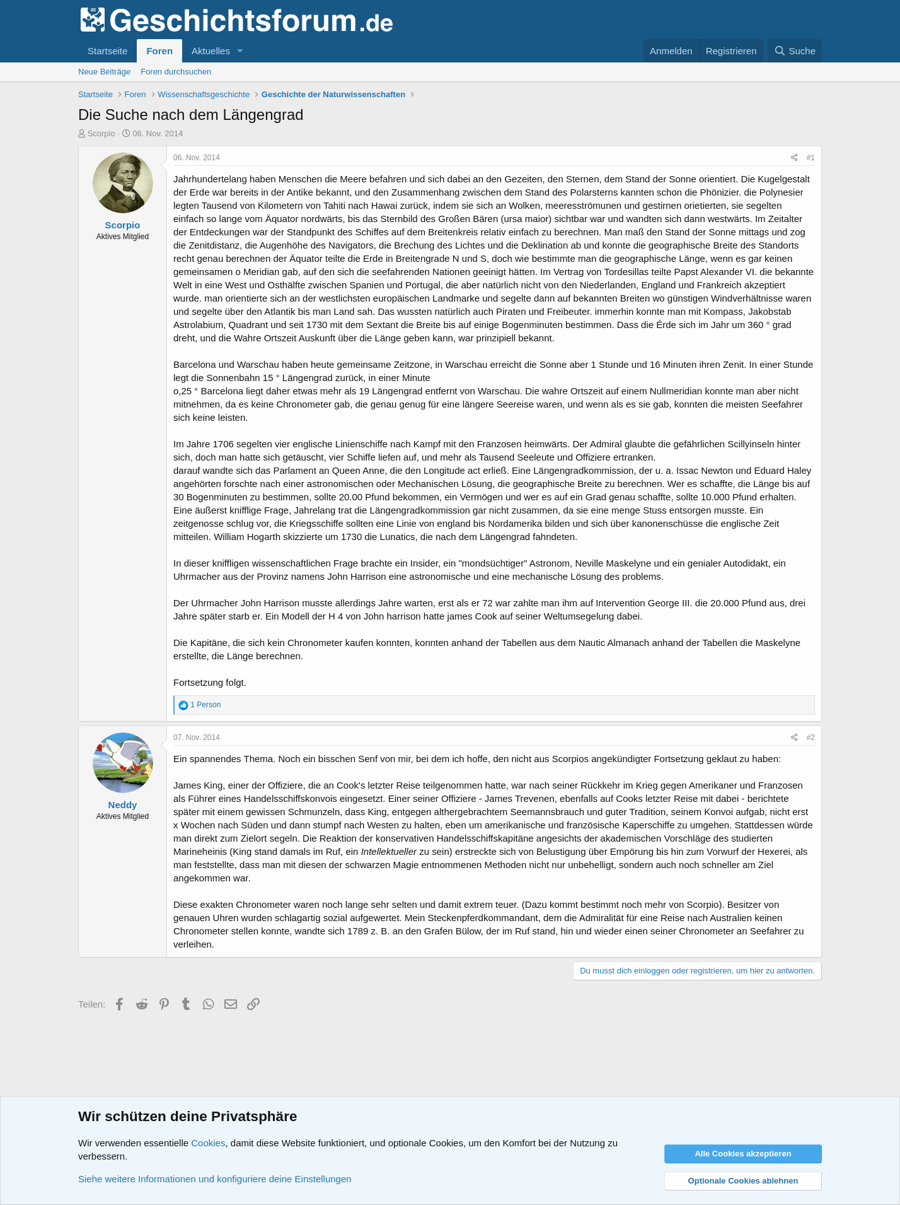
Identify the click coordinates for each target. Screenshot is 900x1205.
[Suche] (795, 50)
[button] (240, 50)
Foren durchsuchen (176, 71)
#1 (811, 157)
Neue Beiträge (104, 71)
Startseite (107, 50)
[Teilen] (794, 158)
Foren (159, 50)
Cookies (208, 1142)
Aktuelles (211, 50)
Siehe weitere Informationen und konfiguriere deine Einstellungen (215, 1178)
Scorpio (101, 133)
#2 (811, 737)
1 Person (205, 704)
